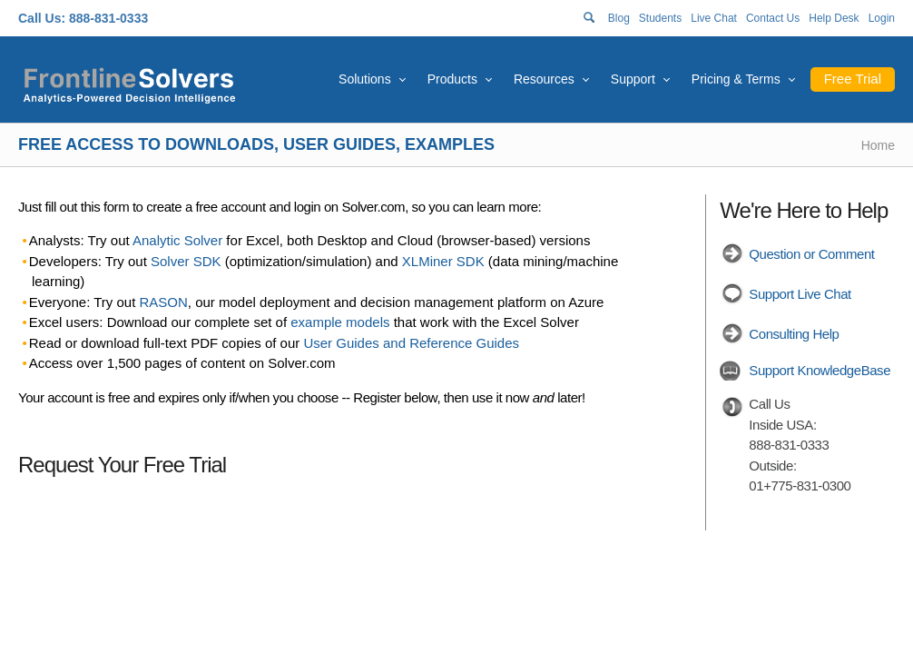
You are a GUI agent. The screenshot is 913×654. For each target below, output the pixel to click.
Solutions (365, 79)
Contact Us (773, 18)
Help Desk (834, 18)
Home (878, 145)
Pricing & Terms (736, 79)
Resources (544, 79)
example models (339, 322)
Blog (619, 18)
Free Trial (852, 78)
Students (660, 18)
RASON (164, 302)
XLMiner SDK (443, 261)
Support (633, 79)
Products (452, 79)
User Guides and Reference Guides (411, 343)
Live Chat (714, 18)
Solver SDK (186, 261)
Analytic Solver (177, 240)
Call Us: (41, 18)
